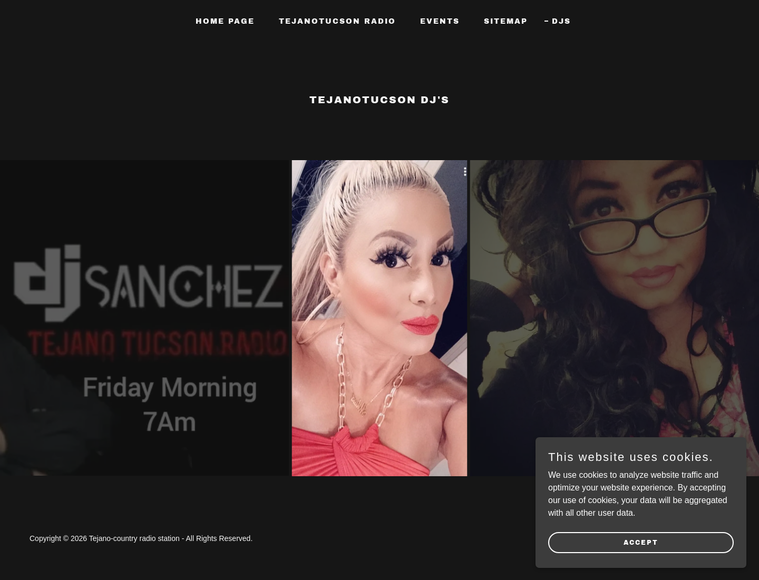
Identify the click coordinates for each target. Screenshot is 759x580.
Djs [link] (561, 21)
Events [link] (440, 21)
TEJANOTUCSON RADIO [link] (337, 21)
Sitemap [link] (506, 21)
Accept (641, 542)
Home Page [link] (225, 21)
